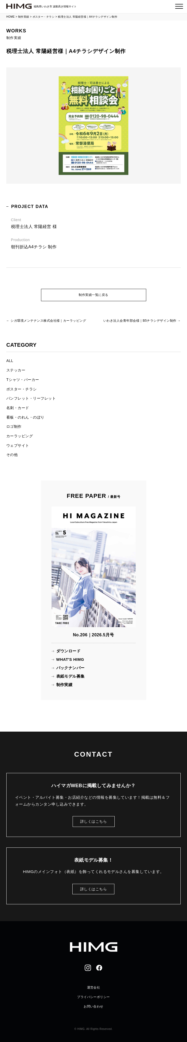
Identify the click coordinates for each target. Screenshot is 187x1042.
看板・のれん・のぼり (25, 417)
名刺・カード (17, 408)
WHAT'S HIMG (70, 659)
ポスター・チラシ (21, 389)
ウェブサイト (17, 445)
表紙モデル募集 (70, 676)
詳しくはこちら (93, 821)
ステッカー (15, 370)
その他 (12, 455)
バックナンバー (70, 668)
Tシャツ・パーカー (22, 380)
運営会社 (93, 987)
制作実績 (64, 684)
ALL (9, 361)
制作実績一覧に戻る (93, 295)
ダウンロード (68, 651)
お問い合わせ (93, 1006)
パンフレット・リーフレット (31, 398)
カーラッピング (19, 436)
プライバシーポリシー (93, 997)
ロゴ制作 (14, 426)
